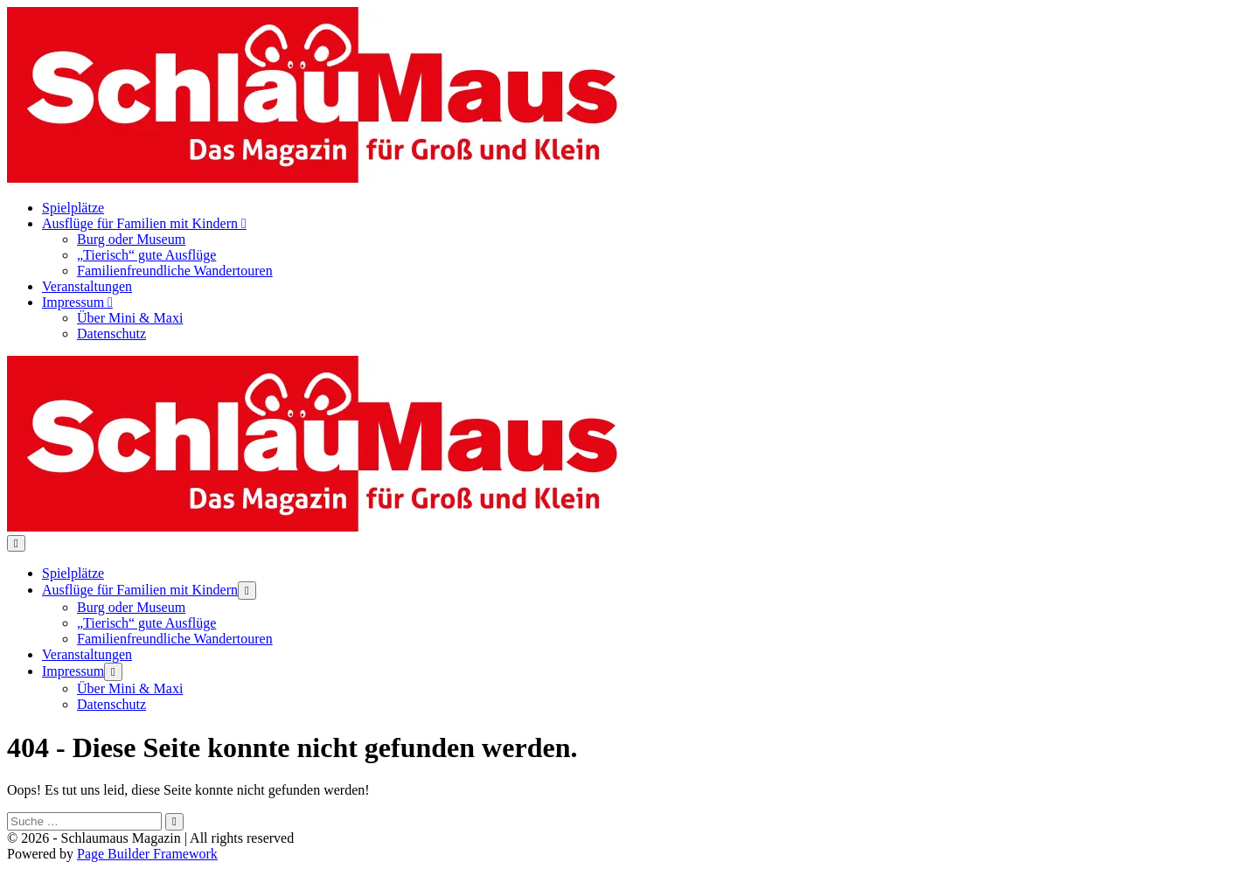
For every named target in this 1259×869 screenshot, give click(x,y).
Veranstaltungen (87, 286)
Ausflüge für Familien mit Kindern (144, 223)
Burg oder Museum (131, 239)
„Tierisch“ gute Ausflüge (146, 254)
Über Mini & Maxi (130, 317)
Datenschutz (111, 333)
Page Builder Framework (147, 853)
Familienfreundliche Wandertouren (175, 270)
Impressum (77, 302)
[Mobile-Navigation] (16, 543)
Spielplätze (73, 207)
